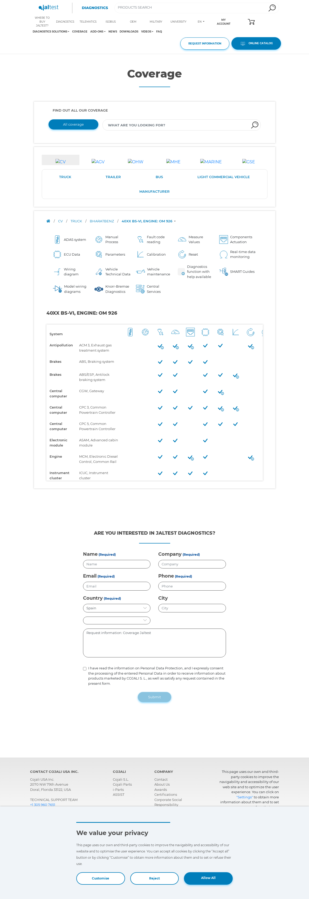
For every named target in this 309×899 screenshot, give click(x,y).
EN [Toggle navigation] (200, 21)
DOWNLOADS (129, 31)
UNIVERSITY (178, 21)
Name (90, 554)
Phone (166, 576)
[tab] (60, 160)
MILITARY (156, 21)
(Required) (107, 555)
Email (90, 576)
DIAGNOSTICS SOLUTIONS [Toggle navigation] (50, 31)
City (163, 598)
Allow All (208, 878)
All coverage (73, 124)
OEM (133, 21)
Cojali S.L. (121, 779)
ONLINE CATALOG (256, 44)
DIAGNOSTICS (65, 21)
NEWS (112, 31)
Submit (154, 697)
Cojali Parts (122, 784)
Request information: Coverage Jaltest (154, 643)
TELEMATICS (88, 21)
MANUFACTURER (154, 191)
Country (93, 598)
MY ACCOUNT (223, 21)
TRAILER (113, 177)
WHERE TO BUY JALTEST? (42, 21)
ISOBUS (111, 21)
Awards (160, 789)
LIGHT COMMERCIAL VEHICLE (223, 177)
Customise (100, 878)
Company (170, 554)
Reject (154, 878)
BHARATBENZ (102, 221)
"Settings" (244, 797)
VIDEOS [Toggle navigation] (146, 31)
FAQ (159, 31)
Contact (161, 779)
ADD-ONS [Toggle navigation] (96, 31)
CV (61, 221)
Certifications (165, 794)
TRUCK (65, 177)
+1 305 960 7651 (42, 805)
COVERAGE (79, 31)
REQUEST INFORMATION (204, 43)
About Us (162, 784)
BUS (159, 177)
